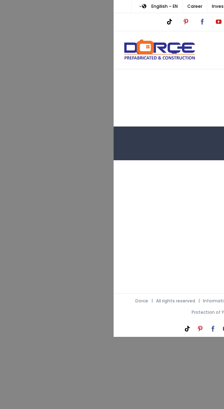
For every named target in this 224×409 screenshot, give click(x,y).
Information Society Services (120, 301)
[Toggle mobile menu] (209, 48)
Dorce (28, 301)
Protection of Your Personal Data (114, 312)
